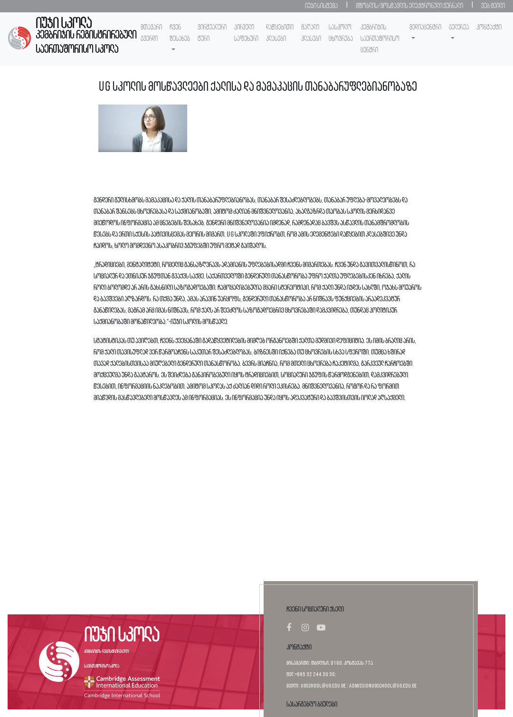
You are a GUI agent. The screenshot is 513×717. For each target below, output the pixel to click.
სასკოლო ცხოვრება (341, 33)
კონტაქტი (489, 27)
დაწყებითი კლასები (280, 33)
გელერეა (459, 27)
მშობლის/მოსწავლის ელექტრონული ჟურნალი (409, 6)
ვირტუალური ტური (212, 33)
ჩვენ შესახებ (180, 33)
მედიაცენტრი (425, 27)
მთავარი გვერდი (151, 33)
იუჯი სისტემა (321, 6)
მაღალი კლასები (311, 33)
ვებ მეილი (493, 6)
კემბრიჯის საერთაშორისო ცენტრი (380, 39)
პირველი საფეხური (246, 33)
